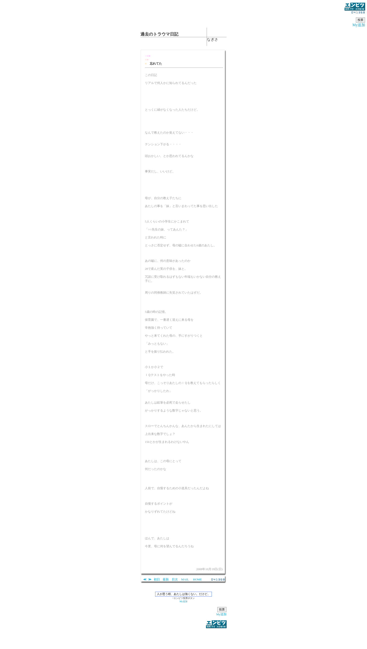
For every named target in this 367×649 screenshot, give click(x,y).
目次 (175, 579)
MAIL (185, 579)
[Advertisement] (183, 636)
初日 (157, 579)
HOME (197, 579)
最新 (166, 579)
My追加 (358, 25)
